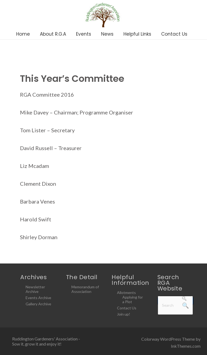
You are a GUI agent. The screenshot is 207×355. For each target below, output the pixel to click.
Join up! (123, 314)
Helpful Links (137, 34)
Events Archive (38, 297)
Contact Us (174, 34)
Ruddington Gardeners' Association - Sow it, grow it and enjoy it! (46, 341)
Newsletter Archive (35, 289)
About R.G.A (53, 34)
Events (83, 34)
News (107, 34)
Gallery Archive (38, 304)
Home (23, 34)
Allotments (126, 292)
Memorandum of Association (85, 289)
